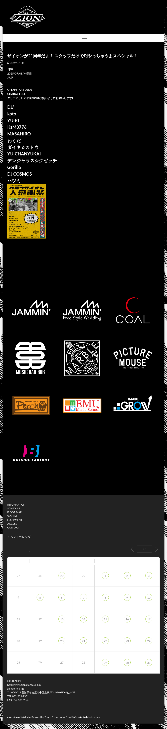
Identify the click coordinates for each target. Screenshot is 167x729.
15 (105, 619)
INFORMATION (16, 504)
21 (83, 641)
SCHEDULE (13, 508)
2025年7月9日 (15, 62)
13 (61, 619)
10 (148, 597)
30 (127, 662)
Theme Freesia (51, 717)
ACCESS (12, 523)
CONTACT (13, 527)
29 (61, 575)
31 (148, 662)
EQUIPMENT (14, 519)
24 (148, 641)
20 (61, 641)
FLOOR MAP (14, 512)
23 (127, 641)
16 (127, 619)
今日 (144, 549)
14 (83, 619)
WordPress (65, 717)
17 (148, 619)
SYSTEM (12, 516)
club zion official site (19, 716)
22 (105, 641)
